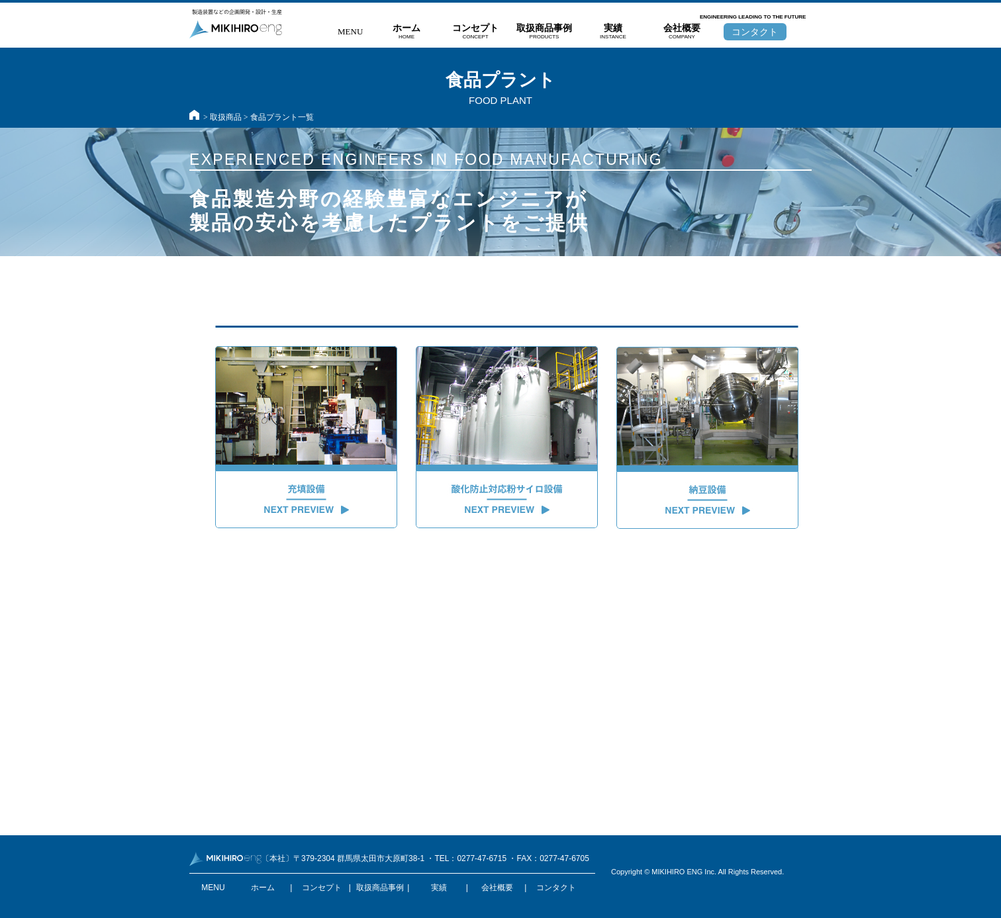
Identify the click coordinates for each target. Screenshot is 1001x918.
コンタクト (755, 31)
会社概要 (682, 32)
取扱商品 (226, 117)
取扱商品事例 (544, 32)
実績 (613, 32)
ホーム (406, 32)
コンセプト (475, 32)
